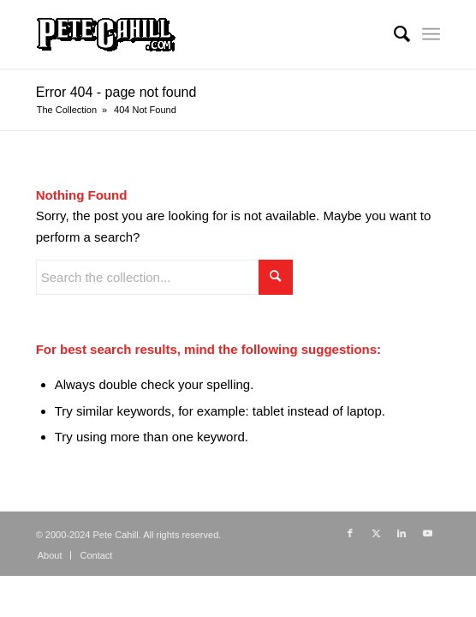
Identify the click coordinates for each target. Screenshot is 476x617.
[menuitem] (393, 34)
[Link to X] (376, 533)
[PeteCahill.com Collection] (198, 34)
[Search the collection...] (164, 277)
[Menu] (431, 34)
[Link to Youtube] (427, 533)
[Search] (393, 34)
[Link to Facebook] (350, 533)
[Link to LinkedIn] (401, 533)
